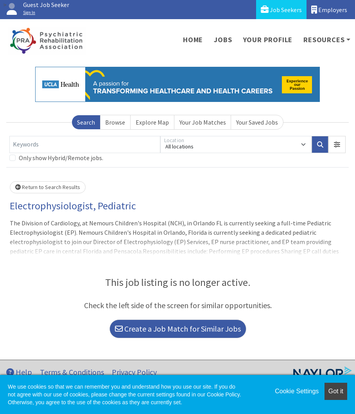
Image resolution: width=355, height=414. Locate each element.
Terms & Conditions (72, 372)
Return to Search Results (47, 187)
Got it (335, 391)
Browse (115, 122)
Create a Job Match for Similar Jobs (178, 329)
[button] (337, 144)
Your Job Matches (202, 122)
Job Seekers (281, 9)
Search (86, 122)
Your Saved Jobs (257, 122)
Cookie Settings (297, 391)
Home (193, 39)
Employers (329, 9)
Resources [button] (323, 39)
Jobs (223, 39)
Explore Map (152, 122)
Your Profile (268, 39)
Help (19, 372)
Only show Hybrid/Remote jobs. (61, 158)
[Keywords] (84, 144)
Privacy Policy (134, 372)
